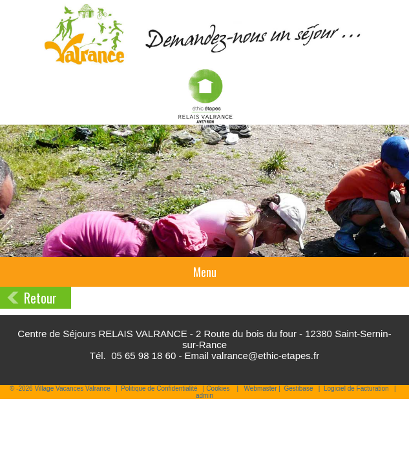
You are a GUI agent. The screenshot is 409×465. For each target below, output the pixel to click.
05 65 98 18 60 (143, 355)
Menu (204, 272)
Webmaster (260, 388)
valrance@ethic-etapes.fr (265, 355)
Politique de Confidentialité (159, 388)
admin (204, 395)
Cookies (217, 388)
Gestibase (298, 388)
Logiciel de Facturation (356, 388)
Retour (40, 297)
